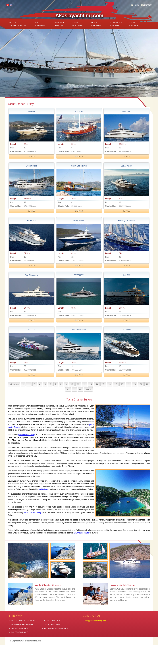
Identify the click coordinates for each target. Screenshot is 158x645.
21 (141, 384)
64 (80, 389)
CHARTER (40, 24)
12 (84, 384)
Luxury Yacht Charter (123, 585)
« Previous (14, 384)
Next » (88, 389)
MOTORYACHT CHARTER (22, 625)
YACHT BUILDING (52, 625)
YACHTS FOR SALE (19, 628)
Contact (148, 5)
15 (103, 384)
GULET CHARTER (52, 621)
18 (122, 384)
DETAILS (31, 156)
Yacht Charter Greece (48, 585)
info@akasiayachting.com (95, 621)
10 (72, 384)
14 (97, 384)
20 (135, 384)
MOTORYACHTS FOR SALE (56, 628)
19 (128, 384)
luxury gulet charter (81, 533)
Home (136, 5)
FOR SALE (96, 24)
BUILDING (77, 24)
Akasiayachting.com (79, 15)
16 (109, 384)
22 (147, 384)
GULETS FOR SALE (19, 632)
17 (116, 384)
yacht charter (43, 489)
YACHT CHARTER (17, 24)
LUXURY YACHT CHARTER (23, 621)
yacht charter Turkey (26, 435)
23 (68, 389)
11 (78, 384)
